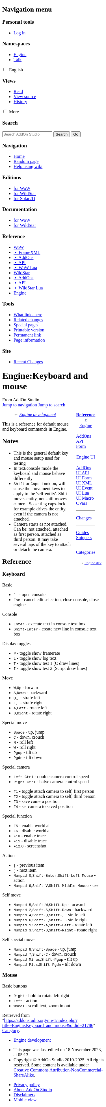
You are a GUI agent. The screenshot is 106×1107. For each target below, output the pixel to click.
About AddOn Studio (33, 1089)
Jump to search (51, 404)
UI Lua (82, 493)
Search (10, 123)
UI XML (84, 483)
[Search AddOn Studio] (27, 134)
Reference (85, 414)
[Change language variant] (16, 69)
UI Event (84, 488)
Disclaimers (24, 1094)
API (79, 441)
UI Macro (85, 498)
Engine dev (93, 563)
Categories (85, 552)
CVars (81, 503)
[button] (5, 69)
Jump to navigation (19, 404)
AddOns (83, 436)
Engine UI (85, 457)
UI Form (84, 477)
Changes (84, 517)
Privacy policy (27, 1084)
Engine (85, 425)
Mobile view (25, 1099)
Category (10, 1030)
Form (81, 446)
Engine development (37, 414)
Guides (82, 532)
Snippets (84, 537)
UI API (82, 472)
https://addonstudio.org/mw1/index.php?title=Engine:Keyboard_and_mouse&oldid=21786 (47, 1023)
